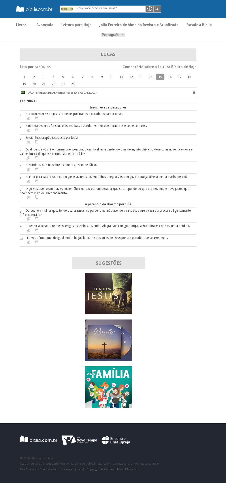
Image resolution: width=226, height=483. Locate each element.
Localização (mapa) (72, 469)
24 (73, 84)
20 (34, 84)
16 (170, 77)
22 (53, 84)
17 (179, 77)
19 (24, 84)
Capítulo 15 (28, 101)
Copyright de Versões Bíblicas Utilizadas (112, 469)
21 (43, 84)
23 (63, 84)
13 (141, 77)
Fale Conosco (28, 469)
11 (121, 77)
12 (131, 77)
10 (111, 77)
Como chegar (48, 469)
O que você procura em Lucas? (96, 8)
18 (189, 77)
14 (150, 77)
